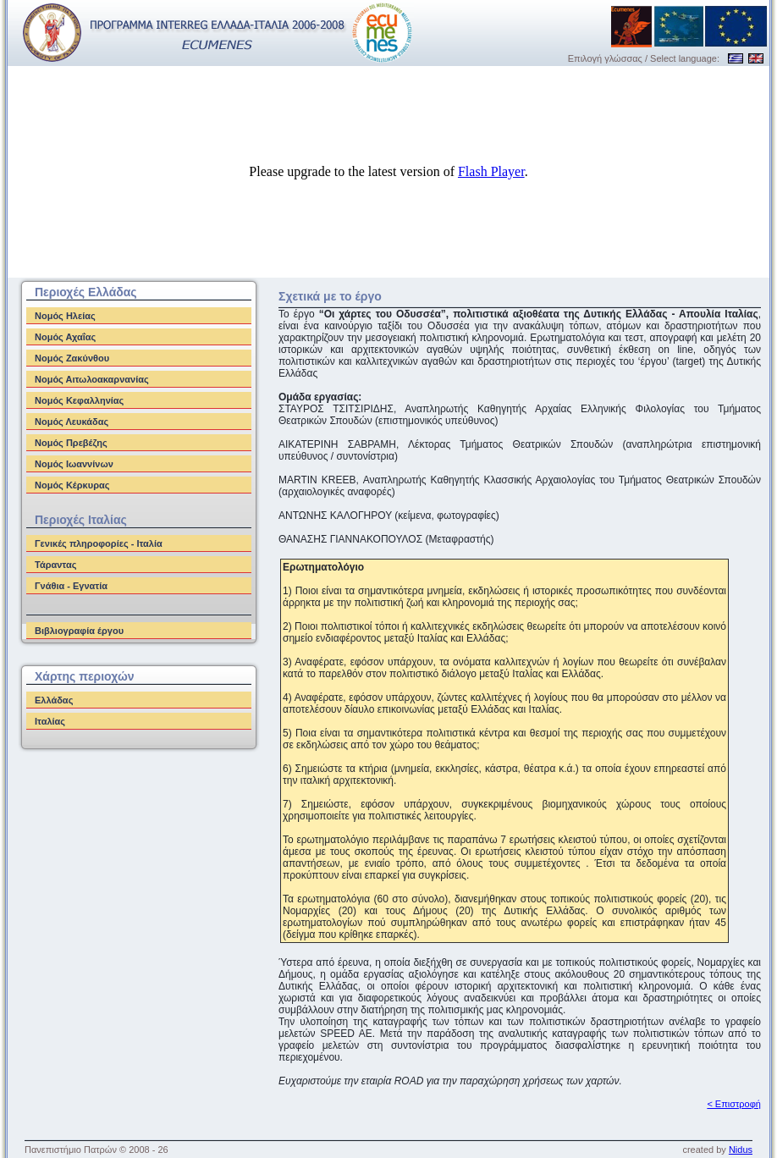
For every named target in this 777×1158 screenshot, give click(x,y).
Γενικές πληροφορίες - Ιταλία (99, 543)
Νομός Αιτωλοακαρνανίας (92, 379)
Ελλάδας (54, 700)
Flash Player (491, 171)
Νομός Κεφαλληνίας (79, 400)
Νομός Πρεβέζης (71, 443)
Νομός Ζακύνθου (72, 358)
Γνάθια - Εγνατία (71, 586)
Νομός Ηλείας (65, 316)
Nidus (740, 1149)
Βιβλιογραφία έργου (79, 631)
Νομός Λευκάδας (71, 421)
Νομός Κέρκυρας (72, 485)
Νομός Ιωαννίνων (74, 464)
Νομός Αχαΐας (65, 337)
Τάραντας (55, 565)
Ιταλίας (50, 721)
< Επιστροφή (734, 1104)
